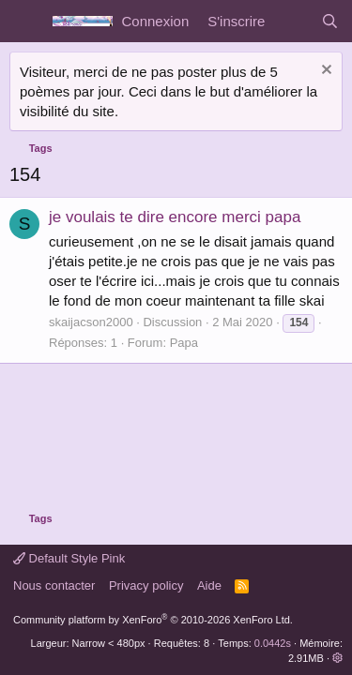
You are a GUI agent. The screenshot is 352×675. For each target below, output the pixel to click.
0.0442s (272, 643)
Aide (209, 585)
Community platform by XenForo (153, 619)
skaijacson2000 (91, 322)
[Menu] (26, 21)
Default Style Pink (69, 558)
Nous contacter (54, 585)
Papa (184, 343)
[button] (337, 658)
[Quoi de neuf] (292, 21)
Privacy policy (146, 585)
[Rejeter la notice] (324, 72)
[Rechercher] (330, 21)
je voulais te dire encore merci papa (174, 217)
